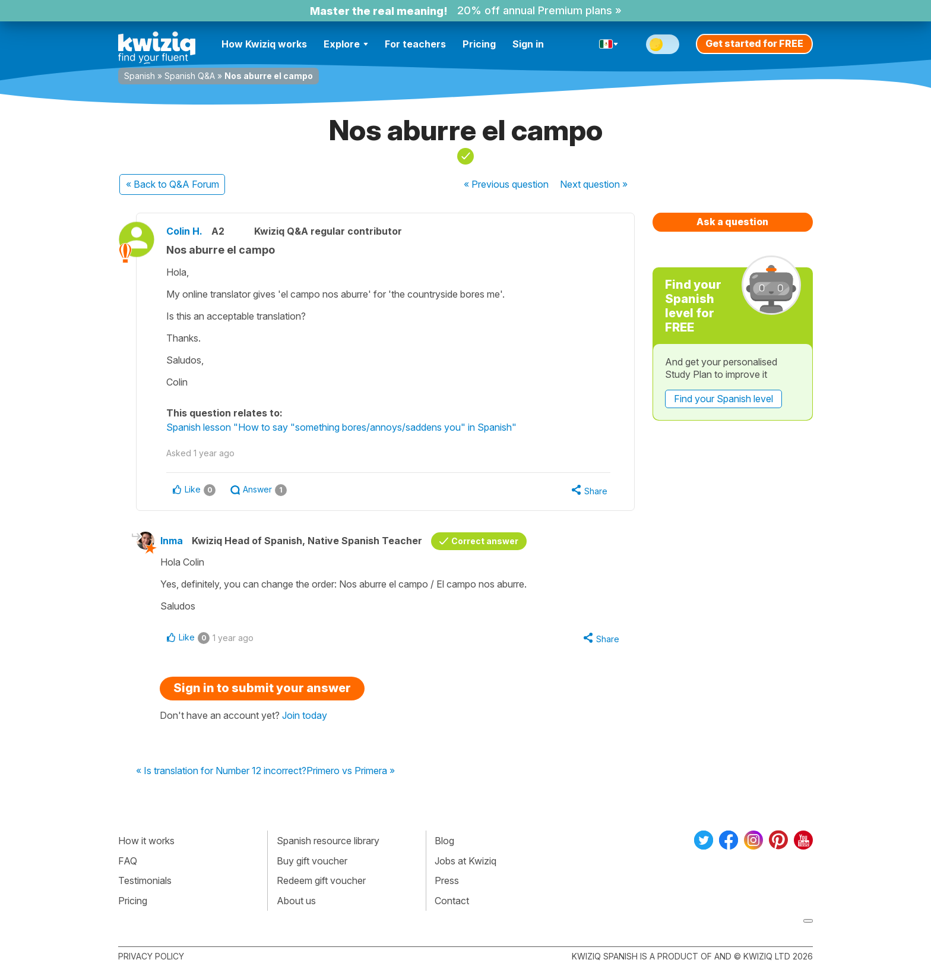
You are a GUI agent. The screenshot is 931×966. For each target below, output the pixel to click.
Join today (304, 715)
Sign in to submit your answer (262, 688)
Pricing (479, 44)
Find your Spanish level (723, 399)
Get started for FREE (754, 43)
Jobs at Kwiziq (465, 861)
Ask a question (732, 222)
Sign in (528, 44)
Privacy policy (151, 956)
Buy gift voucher (312, 861)
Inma (171, 541)
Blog (444, 841)
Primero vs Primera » (350, 771)
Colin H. (184, 231)
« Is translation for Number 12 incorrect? (221, 771)
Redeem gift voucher (321, 880)
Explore (346, 44)
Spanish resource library (328, 841)
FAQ (127, 861)
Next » (594, 184)
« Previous (506, 184)
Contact (452, 901)
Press (447, 880)
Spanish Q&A (189, 76)
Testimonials (145, 880)
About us (296, 901)
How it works (146, 841)
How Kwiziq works (264, 44)
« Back (172, 184)
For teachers (415, 44)
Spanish (139, 76)
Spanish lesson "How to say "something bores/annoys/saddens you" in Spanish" (341, 427)
